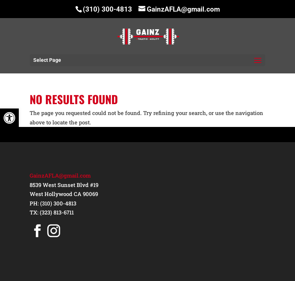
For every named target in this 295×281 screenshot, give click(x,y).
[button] (9, 117)
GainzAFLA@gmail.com (60, 175)
